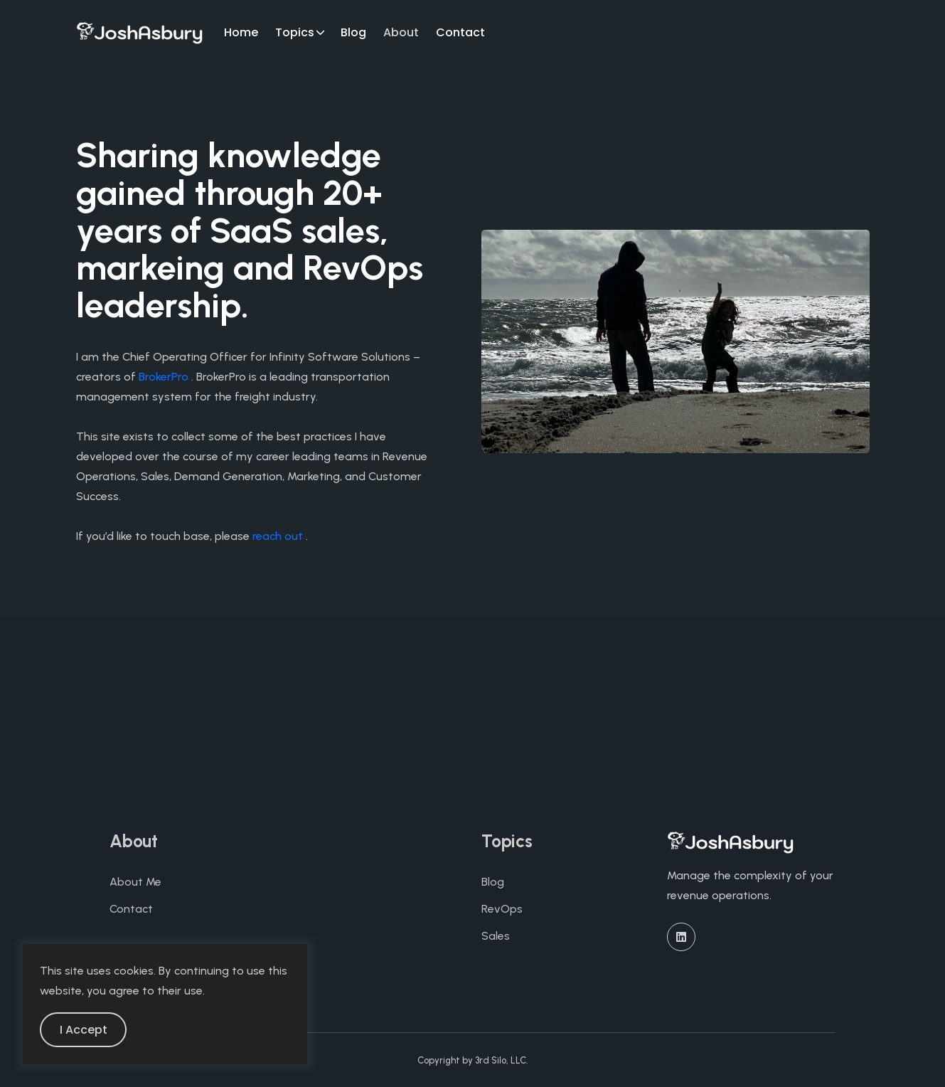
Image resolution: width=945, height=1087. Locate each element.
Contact (460, 32)
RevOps (502, 909)
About (401, 32)
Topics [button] (294, 32)
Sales (495, 936)
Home (241, 32)
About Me (135, 882)
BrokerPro (163, 376)
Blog (353, 32)
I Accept (83, 1030)
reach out (277, 536)
